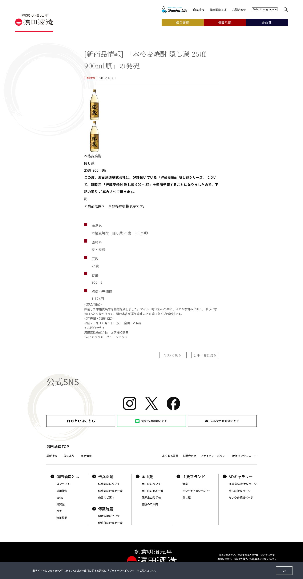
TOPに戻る (172, 355)
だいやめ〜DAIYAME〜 (196, 491)
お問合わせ (239, 10)
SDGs (59, 497)
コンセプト (63, 484)
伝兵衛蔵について (109, 484)
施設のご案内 (106, 497)
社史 (59, 511)
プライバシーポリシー (214, 456)
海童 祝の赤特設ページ (243, 484)
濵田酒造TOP (57, 446)
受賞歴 (60, 504)
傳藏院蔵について (109, 516)
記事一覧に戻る (205, 355)
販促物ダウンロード (244, 456)
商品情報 (198, 10)
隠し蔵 (186, 497)
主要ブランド (191, 476)
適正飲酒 (61, 518)
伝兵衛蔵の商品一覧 (110, 491)
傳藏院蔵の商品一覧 (110, 523)
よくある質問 (170, 456)
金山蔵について (151, 484)
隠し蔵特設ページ (240, 491)
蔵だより (69, 456)
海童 (185, 484)
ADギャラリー (238, 476)
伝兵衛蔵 (102, 476)
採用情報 (61, 491)
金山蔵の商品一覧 (152, 491)
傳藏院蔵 (102, 508)
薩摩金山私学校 (151, 497)
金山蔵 (144, 476)
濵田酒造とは (218, 10)
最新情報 (51, 456)
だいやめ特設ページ (241, 497)
